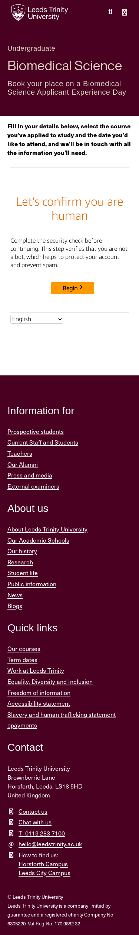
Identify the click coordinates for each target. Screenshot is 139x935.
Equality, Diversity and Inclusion (50, 681)
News (15, 595)
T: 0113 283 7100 (42, 833)
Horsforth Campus (43, 864)
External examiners (33, 486)
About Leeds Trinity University (47, 529)
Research (20, 562)
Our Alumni (22, 464)
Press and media (29, 475)
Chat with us (35, 822)
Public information (31, 584)
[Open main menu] (124, 12)
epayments (22, 725)
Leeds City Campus (44, 873)
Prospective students (35, 431)
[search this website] (110, 11)
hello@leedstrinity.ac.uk (50, 844)
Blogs (14, 606)
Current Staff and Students (42, 442)
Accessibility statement (38, 703)
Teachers (19, 453)
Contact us (33, 811)
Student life (22, 573)
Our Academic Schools (38, 540)
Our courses (23, 648)
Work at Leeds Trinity (35, 670)
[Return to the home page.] (39, 12)
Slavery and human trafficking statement (61, 714)
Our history (22, 551)
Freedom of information (38, 692)
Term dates (22, 660)
